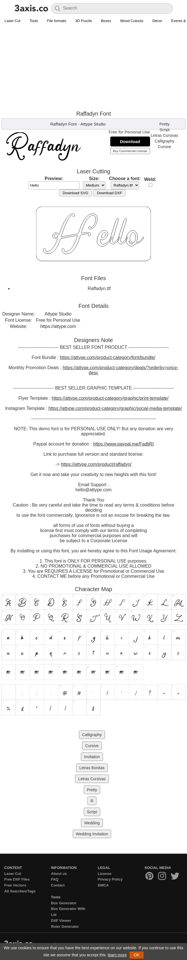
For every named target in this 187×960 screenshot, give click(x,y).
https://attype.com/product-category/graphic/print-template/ (110, 398)
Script (164, 129)
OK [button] (136, 955)
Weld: (150, 179)
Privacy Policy (110, 879)
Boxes (106, 21)
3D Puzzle (83, 21)
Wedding (92, 823)
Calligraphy (164, 141)
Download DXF (109, 193)
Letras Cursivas (164, 135)
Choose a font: (125, 178)
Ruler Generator (65, 926)
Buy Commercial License (130, 151)
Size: (94, 178)
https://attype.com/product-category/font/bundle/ (107, 357)
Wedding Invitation (92, 834)
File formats (56, 21)
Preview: (54, 178)
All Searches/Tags (20, 891)
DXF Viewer (61, 920)
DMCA (103, 885)
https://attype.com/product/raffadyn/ (96, 464)
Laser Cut (12, 21)
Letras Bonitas (92, 768)
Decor (157, 21)
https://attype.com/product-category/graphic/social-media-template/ (115, 408)
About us (59, 874)
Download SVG (75, 193)
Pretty (164, 124)
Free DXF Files (17, 879)
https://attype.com (58, 326)
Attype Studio (92, 124)
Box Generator (63, 903)
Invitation (92, 756)
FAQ (55, 879)
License (104, 874)
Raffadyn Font (63, 124)
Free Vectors (15, 885)
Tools (33, 21)
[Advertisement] (93, 68)
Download (130, 141)
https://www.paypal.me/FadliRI (123, 444)
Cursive (164, 146)
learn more (117, 955)
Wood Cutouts (131, 21)
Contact (58, 885)
